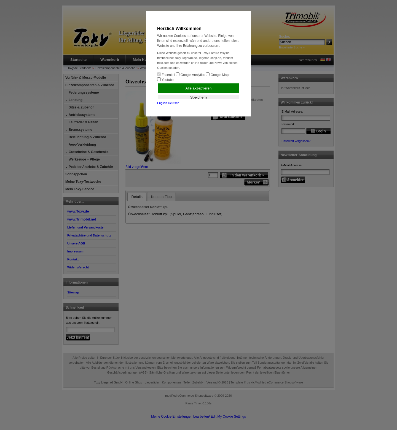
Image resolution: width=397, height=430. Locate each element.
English (162, 103)
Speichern (198, 97)
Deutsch (173, 103)
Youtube (165, 79)
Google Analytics (190, 74)
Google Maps (218, 74)
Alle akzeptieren (199, 88)
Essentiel (166, 74)
